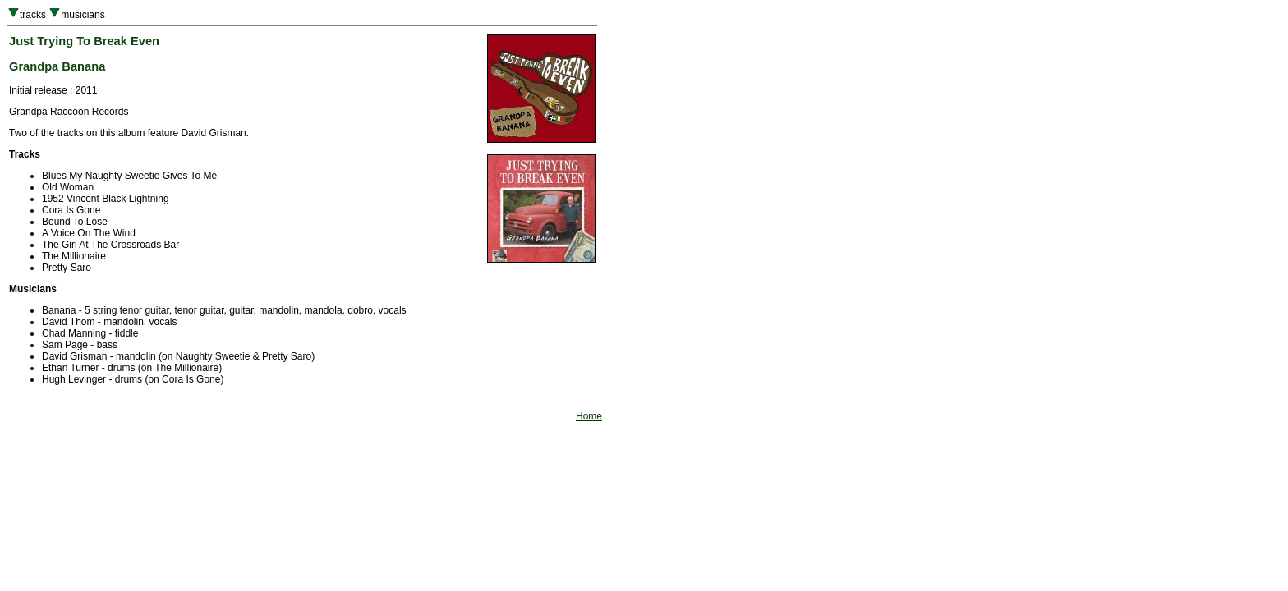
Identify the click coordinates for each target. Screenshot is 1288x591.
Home (589, 416)
